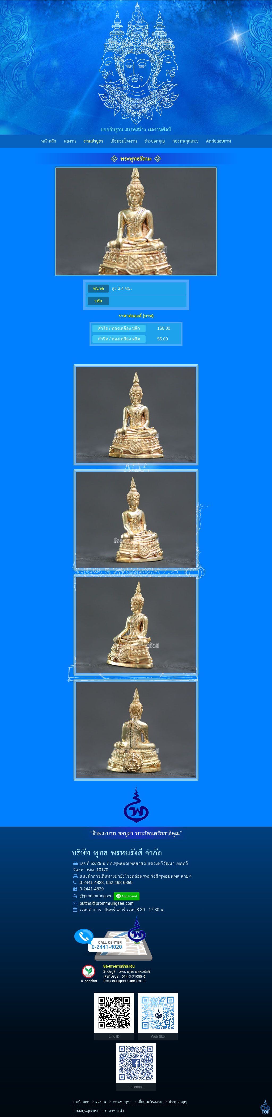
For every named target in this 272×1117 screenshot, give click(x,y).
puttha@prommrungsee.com (48, 909)
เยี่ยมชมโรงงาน (123, 141)
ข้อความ (149, 1067)
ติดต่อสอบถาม (218, 141)
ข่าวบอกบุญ (154, 141)
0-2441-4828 (33, 889)
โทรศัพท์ (149, 1033)
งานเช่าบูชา (93, 141)
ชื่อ (145, 1016)
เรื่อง (146, 999)
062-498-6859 (60, 889)
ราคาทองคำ (55, 1011)
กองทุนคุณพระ (185, 141)
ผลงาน (70, 141)
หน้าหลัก (48, 141)
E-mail (148, 1050)
